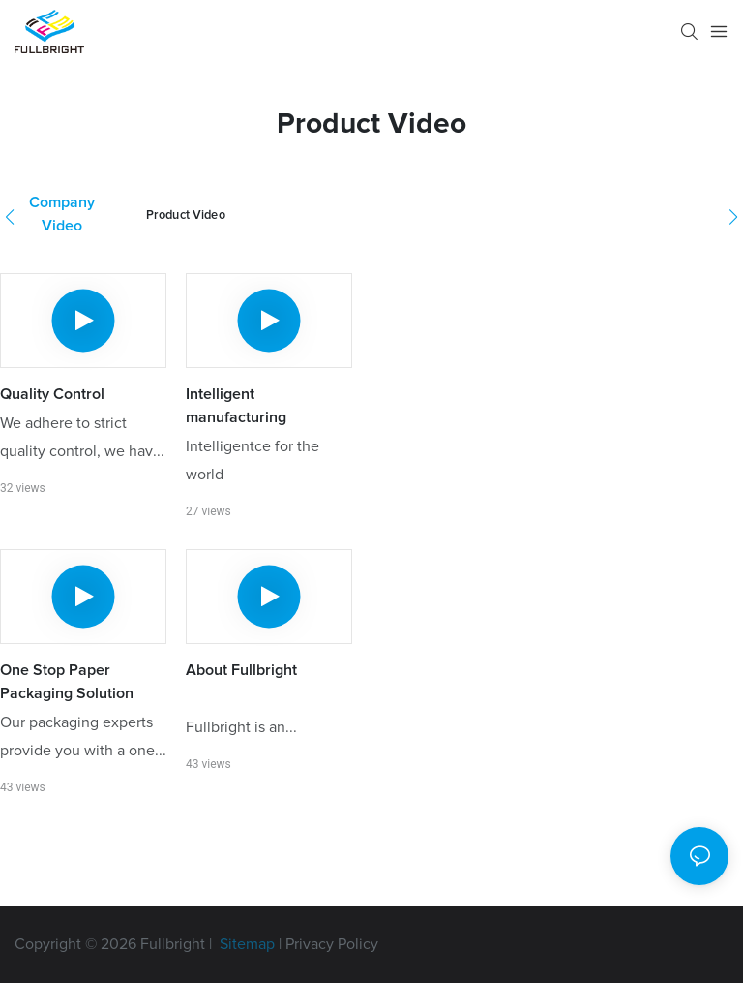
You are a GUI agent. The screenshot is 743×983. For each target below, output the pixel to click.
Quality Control (52, 394)
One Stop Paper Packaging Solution (67, 681)
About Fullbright (241, 670)
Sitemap (245, 944)
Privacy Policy (331, 944)
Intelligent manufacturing (236, 405)
